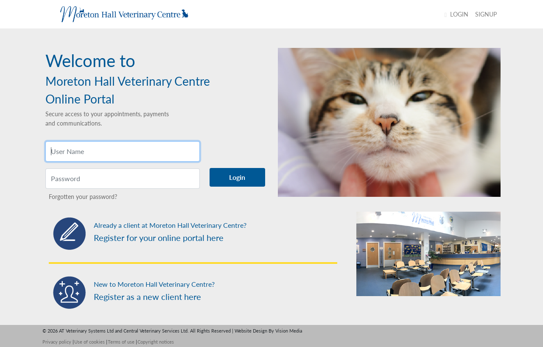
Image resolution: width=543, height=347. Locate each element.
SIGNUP (486, 14)
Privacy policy (56, 341)
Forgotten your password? (83, 196)
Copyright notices (155, 341)
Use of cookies (89, 341)
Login (456, 14)
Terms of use (121, 341)
